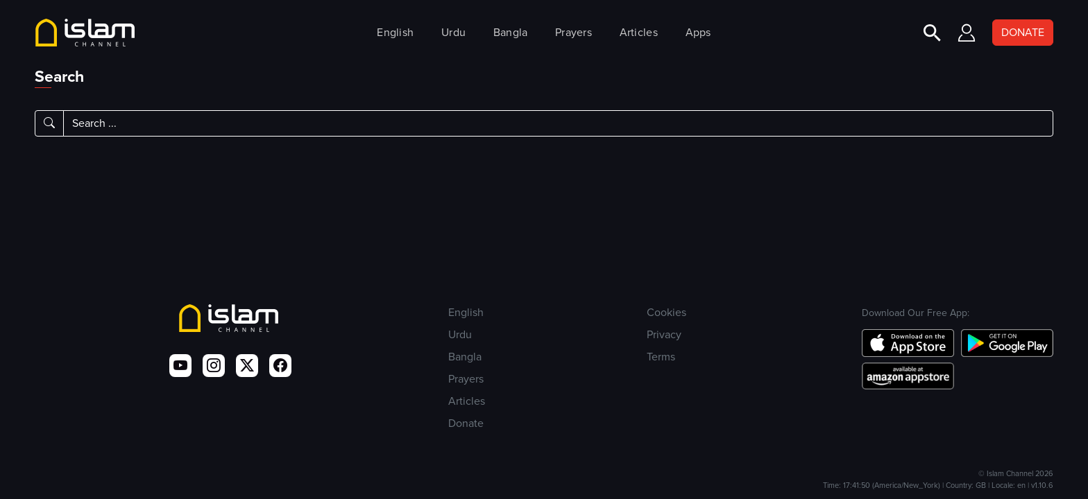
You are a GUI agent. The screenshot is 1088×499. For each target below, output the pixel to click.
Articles (639, 32)
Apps (698, 32)
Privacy (664, 334)
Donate (466, 423)
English (395, 32)
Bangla (510, 32)
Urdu (453, 32)
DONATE (1022, 32)
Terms (661, 357)
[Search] (558, 123)
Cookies (666, 312)
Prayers (573, 32)
